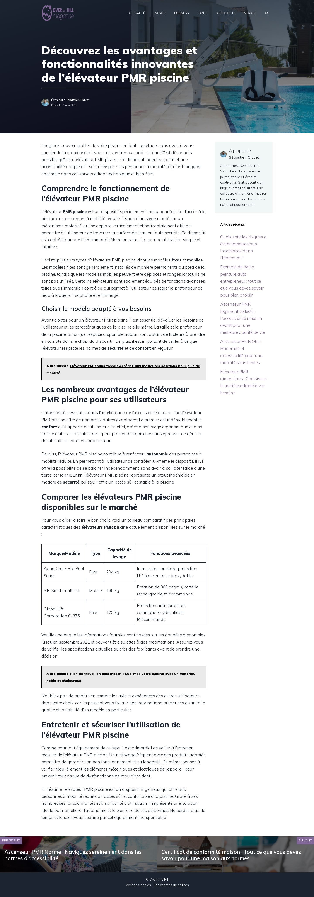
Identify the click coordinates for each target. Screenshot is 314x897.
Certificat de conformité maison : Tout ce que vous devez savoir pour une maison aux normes (231, 855)
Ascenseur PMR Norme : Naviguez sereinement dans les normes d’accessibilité (73, 855)
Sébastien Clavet (77, 100)
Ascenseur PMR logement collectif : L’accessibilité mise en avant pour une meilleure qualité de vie (242, 318)
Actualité (136, 13)
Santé (203, 13)
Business (181, 13)
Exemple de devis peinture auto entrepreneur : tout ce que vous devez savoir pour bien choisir (242, 281)
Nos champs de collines (171, 885)
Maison (160, 13)
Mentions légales (138, 885)
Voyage (250, 13)
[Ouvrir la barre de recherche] (267, 13)
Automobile (226, 13)
